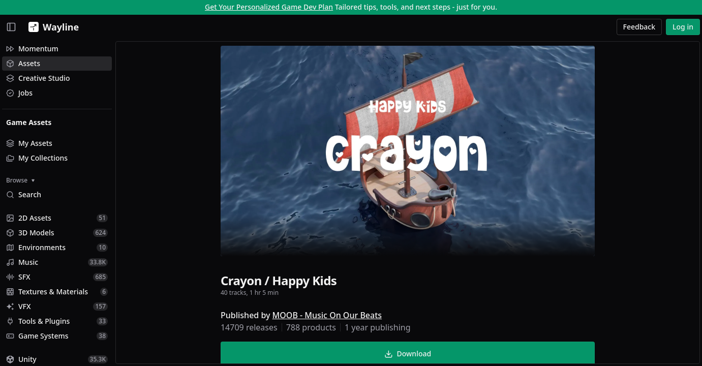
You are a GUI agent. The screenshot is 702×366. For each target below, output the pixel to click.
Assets (23, 63)
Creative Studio (38, 78)
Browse (20, 180)
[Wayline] (51, 27)
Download (407, 353)
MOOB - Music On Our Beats (327, 315)
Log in (683, 27)
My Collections (37, 158)
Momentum (32, 48)
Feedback (639, 27)
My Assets (29, 143)
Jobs (19, 93)
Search (23, 194)
